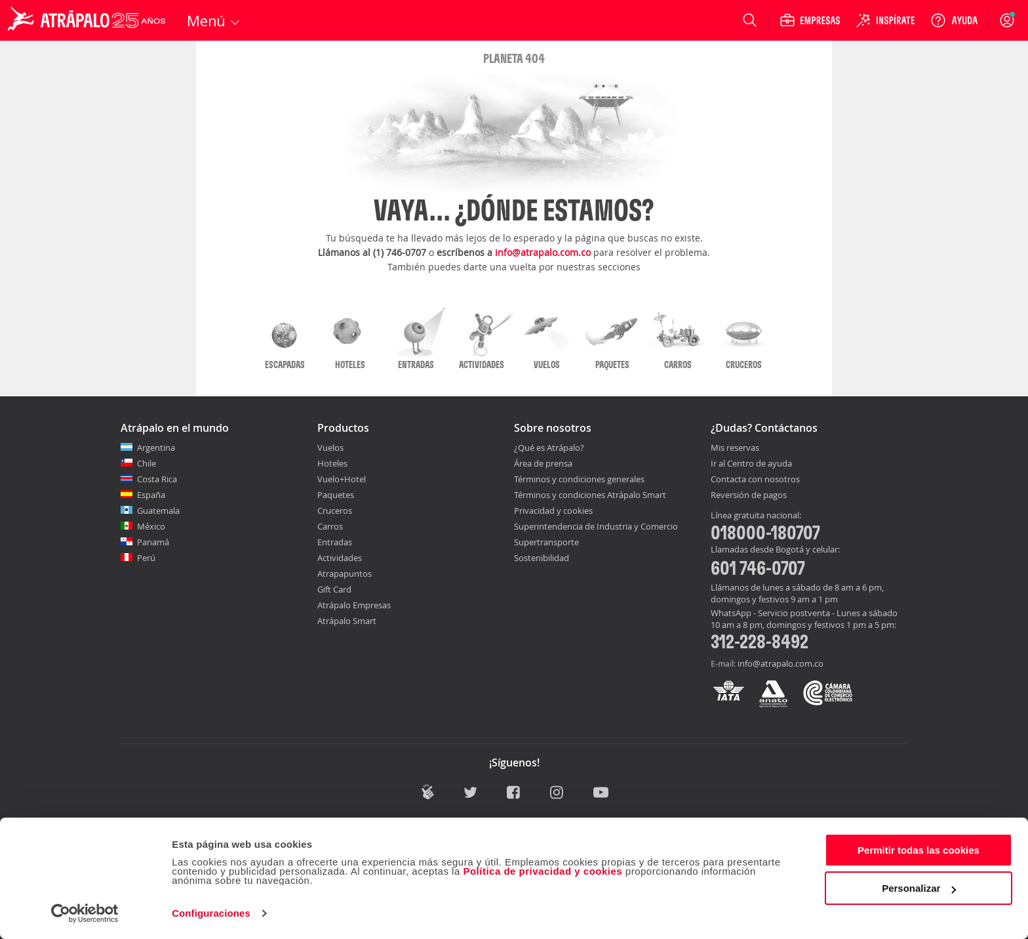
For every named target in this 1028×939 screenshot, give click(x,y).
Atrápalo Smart (346, 621)
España (151, 495)
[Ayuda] (954, 20)
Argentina (156, 447)
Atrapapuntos (344, 573)
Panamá (153, 542)
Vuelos (330, 447)
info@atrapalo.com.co (543, 252)
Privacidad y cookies (553, 510)
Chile (146, 463)
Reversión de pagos (749, 495)
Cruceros (334, 510)
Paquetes (335, 495)
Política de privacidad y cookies (542, 871)
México (151, 526)
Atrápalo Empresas (354, 605)
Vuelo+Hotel (341, 479)
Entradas (334, 542)
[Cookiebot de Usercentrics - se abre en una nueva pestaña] (85, 913)
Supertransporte (546, 542)
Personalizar (919, 888)
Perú (146, 558)
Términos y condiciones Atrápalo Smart (590, 495)
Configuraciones (211, 913)
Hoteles (332, 463)
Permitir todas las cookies (918, 850)
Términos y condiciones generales (579, 479)
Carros (330, 526)
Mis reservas (735, 448)
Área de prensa (543, 463)
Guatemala (158, 510)
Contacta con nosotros (755, 479)
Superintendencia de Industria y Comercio (596, 526)
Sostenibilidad (541, 558)
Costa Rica (157, 479)
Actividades (339, 558)
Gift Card (334, 589)
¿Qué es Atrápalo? (549, 447)
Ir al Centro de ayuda (751, 464)
